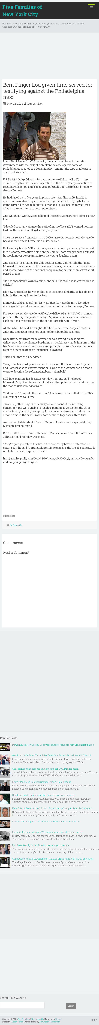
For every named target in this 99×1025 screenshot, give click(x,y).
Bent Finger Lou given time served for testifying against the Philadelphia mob (48, 90)
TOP (94, 1020)
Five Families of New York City (22, 10)
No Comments (16, 525)
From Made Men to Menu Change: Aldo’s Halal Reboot (41, 781)
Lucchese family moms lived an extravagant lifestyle (40, 845)
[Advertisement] (49, 57)
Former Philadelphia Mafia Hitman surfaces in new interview (45, 821)
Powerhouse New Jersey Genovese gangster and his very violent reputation (53, 744)
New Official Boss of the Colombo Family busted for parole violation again (52, 808)
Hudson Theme (17, 1021)
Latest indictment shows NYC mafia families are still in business (47, 832)
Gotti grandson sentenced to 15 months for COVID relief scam (45, 768)
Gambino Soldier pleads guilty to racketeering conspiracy (43, 795)
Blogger (58, 1019)
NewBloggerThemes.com (49, 1021)
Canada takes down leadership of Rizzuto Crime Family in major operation (52, 858)
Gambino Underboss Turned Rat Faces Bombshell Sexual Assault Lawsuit (51, 755)
